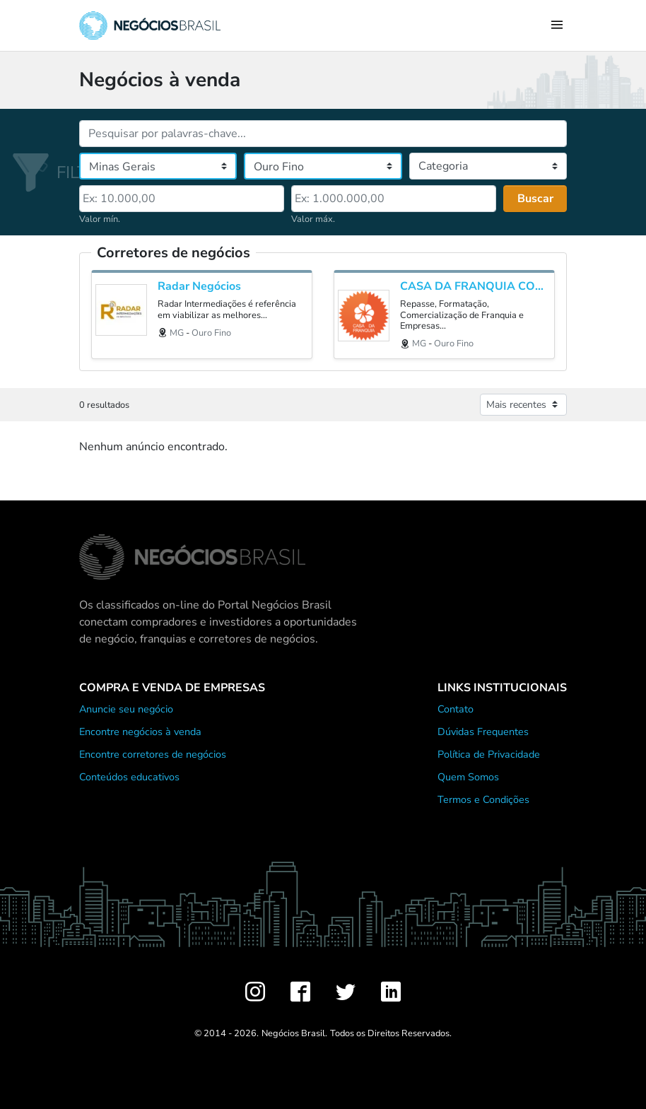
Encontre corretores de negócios (152, 754)
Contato (455, 709)
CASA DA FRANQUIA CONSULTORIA (473, 286)
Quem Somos (468, 777)
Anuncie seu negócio (126, 709)
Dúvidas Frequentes (483, 731)
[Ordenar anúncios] (523, 405)
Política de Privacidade (488, 754)
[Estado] (158, 166)
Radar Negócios (199, 286)
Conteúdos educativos (129, 777)
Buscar (535, 198)
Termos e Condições (483, 799)
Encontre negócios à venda (140, 731)
